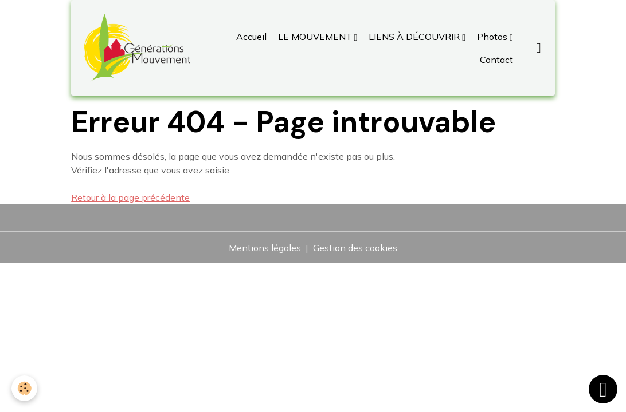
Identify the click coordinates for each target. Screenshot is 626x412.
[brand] (136, 48)
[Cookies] (24, 388)
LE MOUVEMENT (315, 36)
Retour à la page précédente (130, 197)
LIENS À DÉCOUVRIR (414, 36)
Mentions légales (265, 247)
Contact (495, 59)
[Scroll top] (603, 389)
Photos (492, 36)
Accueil (251, 36)
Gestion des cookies (355, 247)
